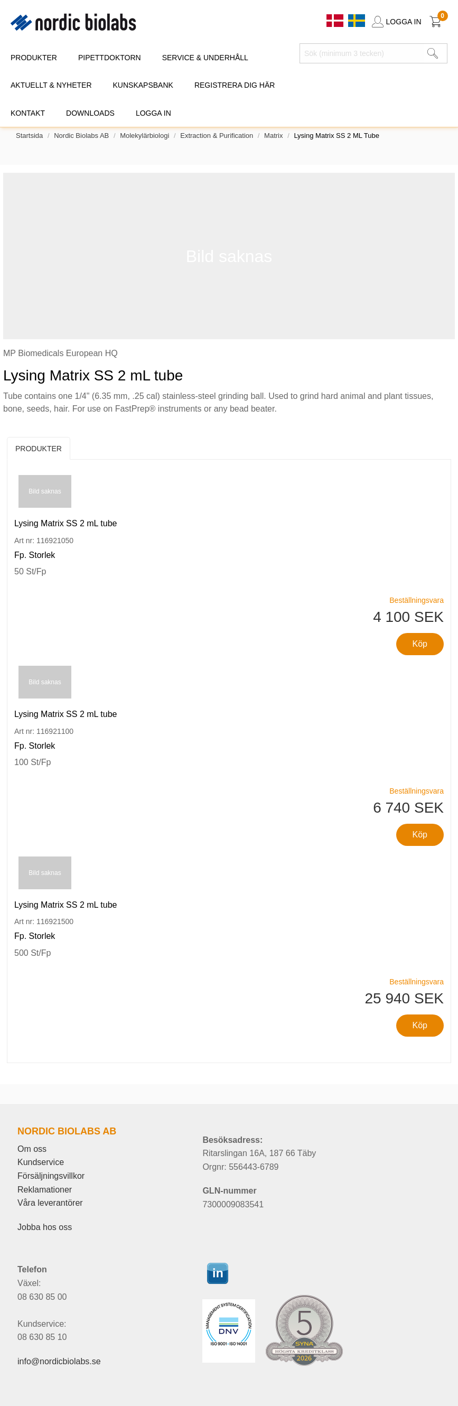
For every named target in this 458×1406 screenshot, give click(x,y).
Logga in (153, 113)
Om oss (31, 1148)
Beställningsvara (416, 600)
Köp (420, 643)
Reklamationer (44, 1189)
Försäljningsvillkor (51, 1175)
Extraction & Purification (216, 135)
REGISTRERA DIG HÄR (234, 85)
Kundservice (40, 1162)
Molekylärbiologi (144, 135)
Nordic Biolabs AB (81, 135)
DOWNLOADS (90, 113)
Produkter (38, 448)
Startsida (29, 135)
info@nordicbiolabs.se (59, 1361)
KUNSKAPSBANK (143, 85)
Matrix (273, 135)
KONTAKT (28, 113)
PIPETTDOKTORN (109, 57)
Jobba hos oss (44, 1227)
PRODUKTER (34, 57)
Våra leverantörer (50, 1202)
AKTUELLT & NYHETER (51, 85)
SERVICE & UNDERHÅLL (205, 57)
